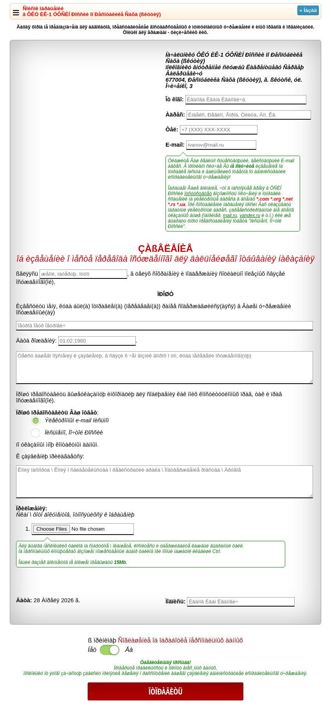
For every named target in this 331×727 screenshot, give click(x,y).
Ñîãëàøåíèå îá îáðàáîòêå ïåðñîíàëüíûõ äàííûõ (180, 640)
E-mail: (175, 145)
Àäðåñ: (175, 114)
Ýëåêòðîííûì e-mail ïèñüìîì (77, 420)
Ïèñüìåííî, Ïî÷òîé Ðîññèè (74, 432)
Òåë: (172, 129)
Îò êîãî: (174, 99)
